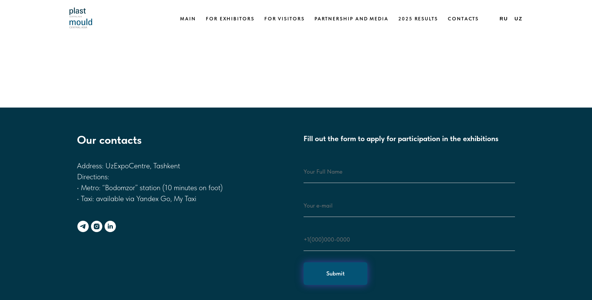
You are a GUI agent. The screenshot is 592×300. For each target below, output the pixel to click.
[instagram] (96, 226)
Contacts (463, 19)
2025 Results (418, 19)
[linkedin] (110, 226)
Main (188, 19)
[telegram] (83, 226)
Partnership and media (351, 19)
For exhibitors (230, 19)
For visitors (284, 19)
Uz (519, 19)
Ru (503, 19)
